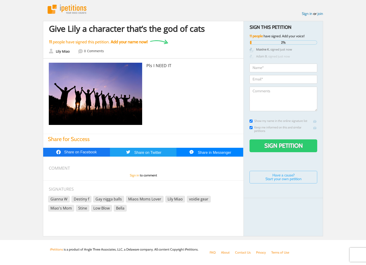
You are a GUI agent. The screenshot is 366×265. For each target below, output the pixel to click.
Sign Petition (283, 145)
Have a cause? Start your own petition (283, 177)
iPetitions (67, 9)
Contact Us (243, 252)
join (320, 13)
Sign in (307, 13)
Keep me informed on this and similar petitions (275, 129)
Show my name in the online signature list (278, 121)
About (225, 252)
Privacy (261, 252)
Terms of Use (280, 252)
